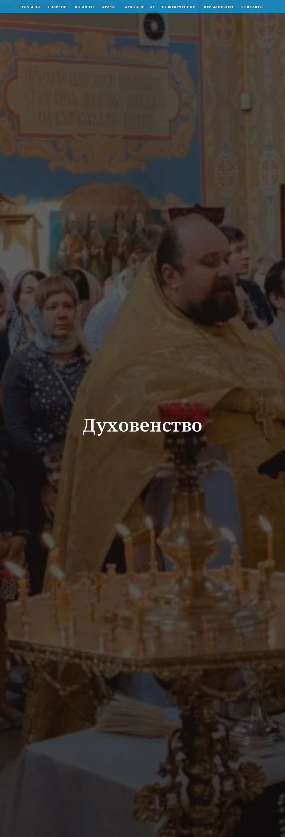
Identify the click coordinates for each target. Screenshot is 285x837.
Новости (84, 6)
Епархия (57, 6)
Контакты (252, 6)
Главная (31, 6)
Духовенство (139, 6)
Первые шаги (218, 6)
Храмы (109, 6)
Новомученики (179, 6)
